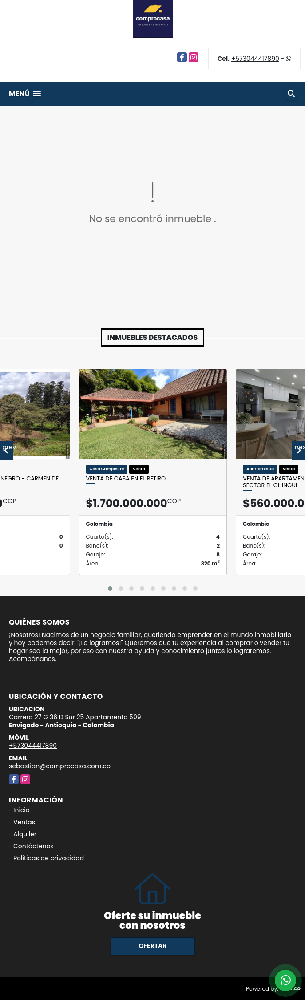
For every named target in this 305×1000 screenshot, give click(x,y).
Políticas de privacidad (48, 858)
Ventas (24, 822)
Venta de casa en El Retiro (126, 478)
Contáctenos (33, 846)
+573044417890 (255, 58)
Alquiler (24, 834)
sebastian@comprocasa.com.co (60, 766)
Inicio (21, 810)
